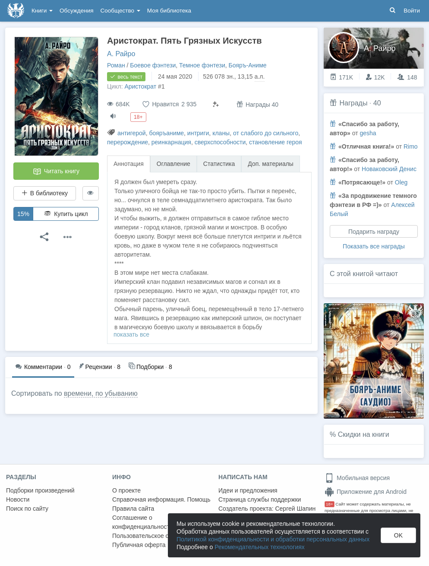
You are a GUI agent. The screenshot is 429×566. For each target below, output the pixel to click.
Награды (353, 103)
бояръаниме (166, 133)
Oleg (401, 182)
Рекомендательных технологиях (259, 547)
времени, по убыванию (101, 393)
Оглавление (173, 163)
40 (377, 103)
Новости (17, 499)
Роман (116, 65)
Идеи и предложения (248, 490)
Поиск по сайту (27, 508)
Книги (42, 10)
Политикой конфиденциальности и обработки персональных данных (273, 539)
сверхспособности (220, 142)
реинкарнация (171, 142)
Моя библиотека (169, 10)
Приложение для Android (366, 491)
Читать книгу (56, 171)
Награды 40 (257, 104)
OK (398, 535)
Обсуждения (76, 10)
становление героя (275, 142)
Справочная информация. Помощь (161, 499)
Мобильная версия (357, 478)
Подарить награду (373, 231)
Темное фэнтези (202, 65)
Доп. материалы (270, 163)
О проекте (126, 490)
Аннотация (129, 163)
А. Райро (121, 53)
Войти (412, 10)
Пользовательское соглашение (155, 535)
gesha (368, 133)
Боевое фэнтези (153, 65)
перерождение (127, 142)
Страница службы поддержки (259, 499)
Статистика (219, 163)
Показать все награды (374, 246)
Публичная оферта (139, 544)
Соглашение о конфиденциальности (142, 522)
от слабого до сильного (265, 133)
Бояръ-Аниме (248, 65)
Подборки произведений (40, 490)
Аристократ (140, 86)
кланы (221, 133)
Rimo (411, 146)
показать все (131, 334)
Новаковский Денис (389, 168)
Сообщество (120, 10)
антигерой (131, 133)
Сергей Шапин (295, 508)
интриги (198, 133)
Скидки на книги (363, 434)
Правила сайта (133, 508)
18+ (329, 504)
